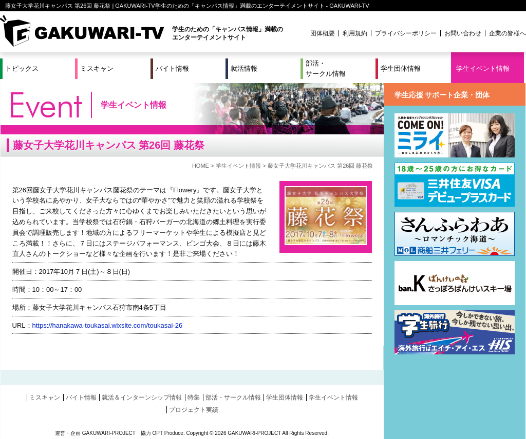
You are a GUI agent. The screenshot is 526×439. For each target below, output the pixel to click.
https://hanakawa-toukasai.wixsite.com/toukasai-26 (107, 325)
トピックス (22, 68)
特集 (193, 397)
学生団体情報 (401, 68)
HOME (200, 166)
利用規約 (355, 33)
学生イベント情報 (483, 68)
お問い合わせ (462, 33)
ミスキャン (97, 68)
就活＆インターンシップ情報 (142, 397)
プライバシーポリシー (406, 33)
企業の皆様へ (507, 33)
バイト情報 (172, 68)
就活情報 (244, 68)
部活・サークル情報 (326, 68)
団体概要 (322, 33)
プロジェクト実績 (193, 409)
